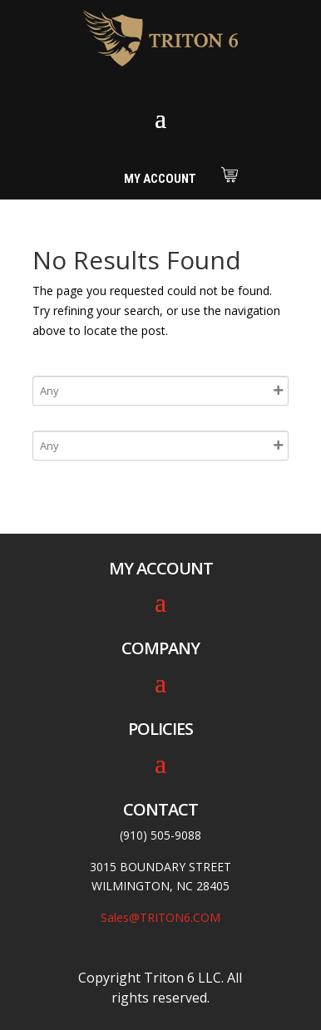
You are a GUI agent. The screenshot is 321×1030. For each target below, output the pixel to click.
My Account (160, 178)
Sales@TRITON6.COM (160, 917)
